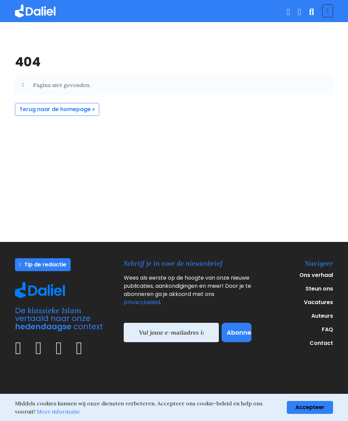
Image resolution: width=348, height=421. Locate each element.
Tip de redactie (42, 264)
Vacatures (318, 302)
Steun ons (319, 289)
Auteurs (322, 316)
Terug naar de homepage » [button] (57, 109)
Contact (321, 343)
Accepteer (310, 407)
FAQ (327, 329)
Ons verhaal (316, 275)
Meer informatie (58, 411)
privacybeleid (142, 302)
